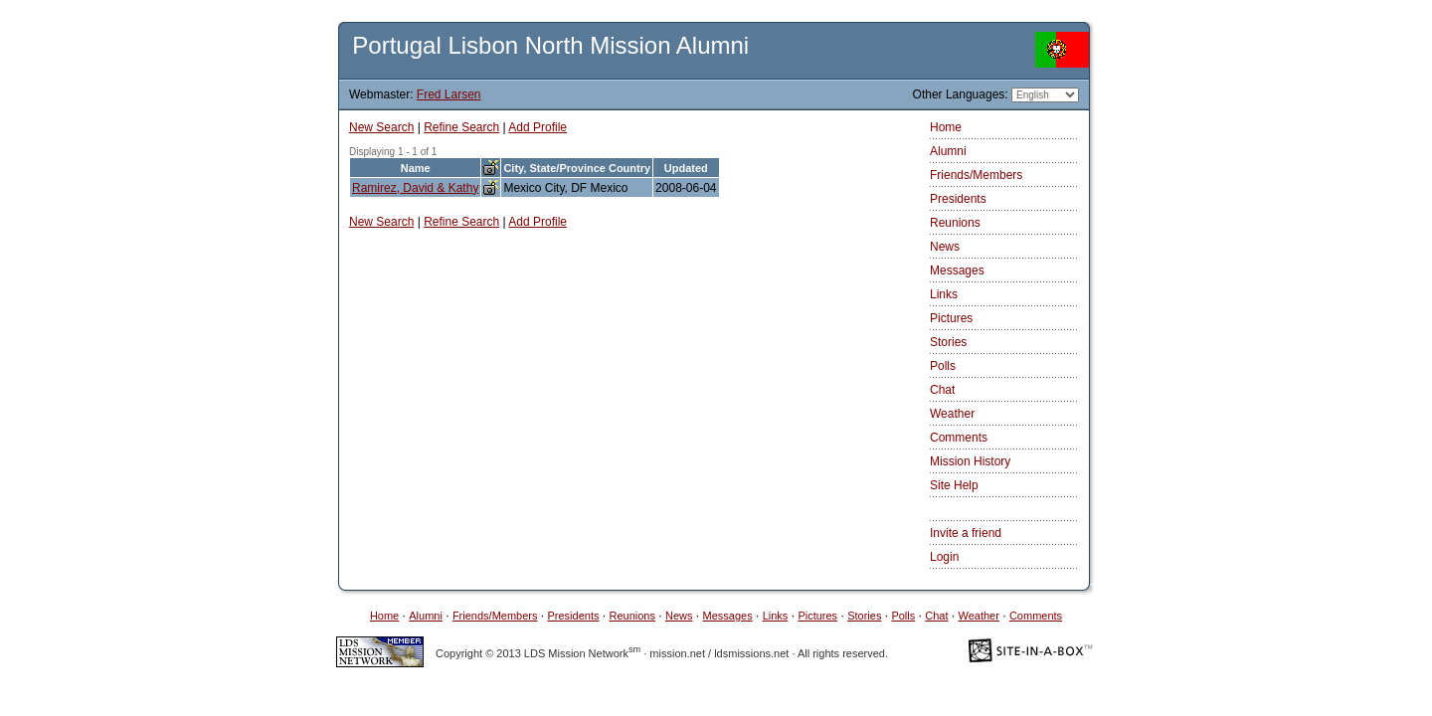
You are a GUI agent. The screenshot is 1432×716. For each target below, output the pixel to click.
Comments (958, 438)
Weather (952, 414)
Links (944, 294)
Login (944, 557)
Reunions (955, 223)
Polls (943, 366)
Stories (948, 342)
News (945, 247)
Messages (957, 270)
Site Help (954, 485)
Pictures (951, 318)
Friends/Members (976, 175)
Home (946, 127)
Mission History (970, 461)
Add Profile (537, 127)
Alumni (948, 151)
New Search (381, 127)
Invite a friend (965, 533)
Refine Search (461, 127)
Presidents (958, 199)
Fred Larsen (449, 94)
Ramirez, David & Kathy (415, 188)
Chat (942, 390)
